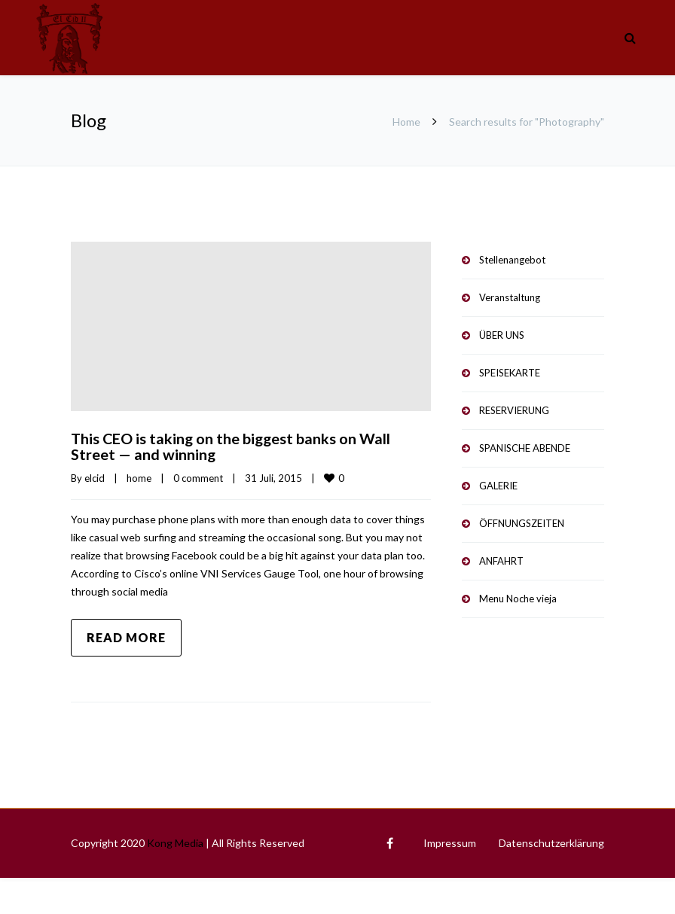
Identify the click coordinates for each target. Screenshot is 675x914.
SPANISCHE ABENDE (524, 448)
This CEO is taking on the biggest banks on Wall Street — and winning (232, 445)
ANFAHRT (501, 561)
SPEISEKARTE (509, 373)
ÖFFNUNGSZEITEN (521, 523)
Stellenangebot (512, 260)
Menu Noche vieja (518, 599)
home (139, 477)
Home (406, 121)
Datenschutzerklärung (551, 841)
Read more (126, 636)
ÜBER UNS (501, 335)
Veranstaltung (509, 297)
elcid (94, 477)
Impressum (449, 841)
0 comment (198, 477)
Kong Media (175, 841)
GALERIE (498, 486)
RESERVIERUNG (514, 410)
